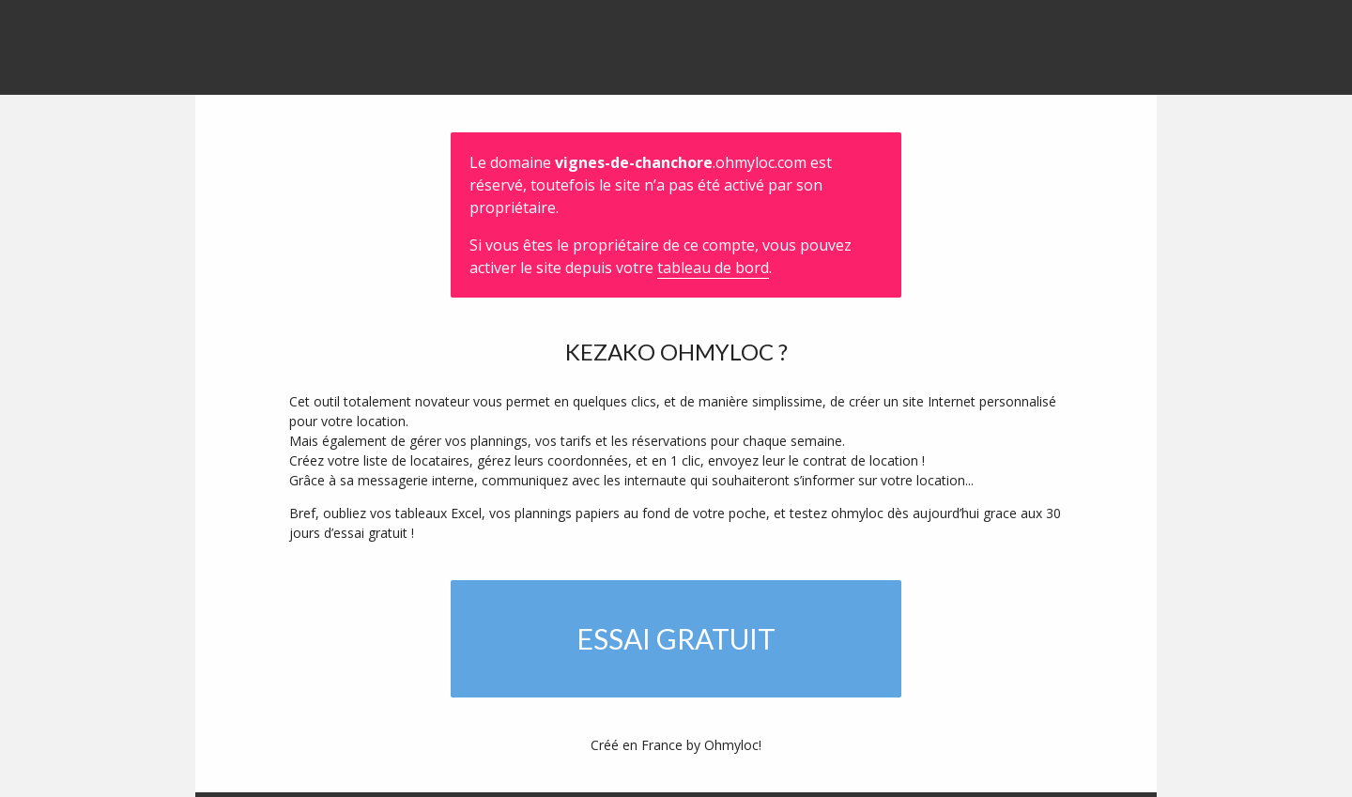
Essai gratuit (676, 638)
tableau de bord (713, 267)
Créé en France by (676, 745)
